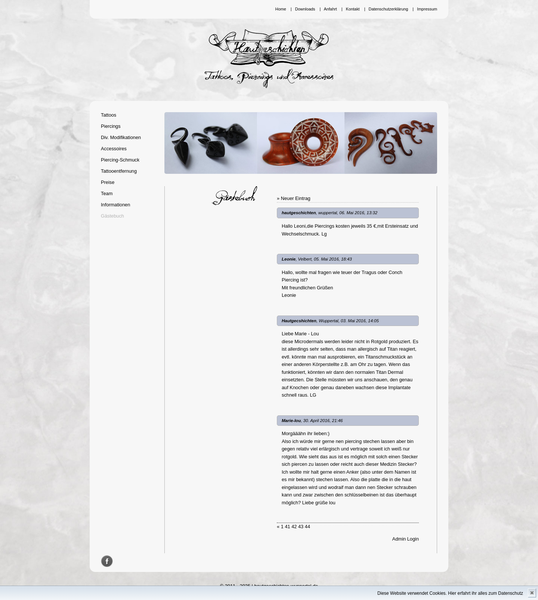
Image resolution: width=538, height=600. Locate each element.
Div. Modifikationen (121, 137)
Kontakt (353, 9)
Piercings (111, 126)
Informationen (115, 204)
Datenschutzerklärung (388, 9)
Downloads (305, 9)
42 (294, 526)
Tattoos (108, 115)
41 (287, 526)
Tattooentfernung (119, 171)
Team (106, 193)
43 (300, 526)
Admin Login (405, 539)
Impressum (427, 9)
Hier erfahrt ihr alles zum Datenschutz (485, 593)
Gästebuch (112, 216)
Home (280, 9)
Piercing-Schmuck (120, 160)
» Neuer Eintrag (293, 198)
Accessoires (114, 148)
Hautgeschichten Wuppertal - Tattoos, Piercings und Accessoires (269, 58)
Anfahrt (330, 9)
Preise (107, 182)
